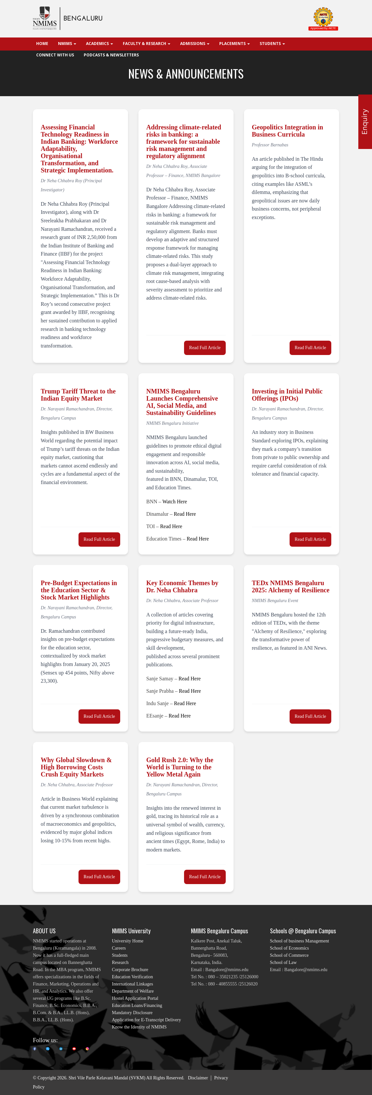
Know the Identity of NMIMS (139, 1027)
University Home (128, 941)
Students (120, 955)
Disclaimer (198, 1077)
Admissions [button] (194, 43)
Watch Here (175, 501)
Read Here (185, 514)
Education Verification (132, 976)
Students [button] (272, 43)
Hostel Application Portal (135, 998)
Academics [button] (99, 43)
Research (120, 962)
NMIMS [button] (67, 43)
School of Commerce (289, 955)
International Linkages (132, 984)
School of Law (283, 962)
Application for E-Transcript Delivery (146, 1019)
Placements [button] (234, 43)
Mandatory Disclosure (132, 1012)
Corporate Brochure (130, 969)
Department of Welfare (133, 991)
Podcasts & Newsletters (111, 55)
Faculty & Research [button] (146, 43)
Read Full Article (205, 347)
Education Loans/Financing (137, 1005)
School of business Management (299, 941)
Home (42, 43)
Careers (119, 948)
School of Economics (289, 948)
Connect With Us (55, 55)
